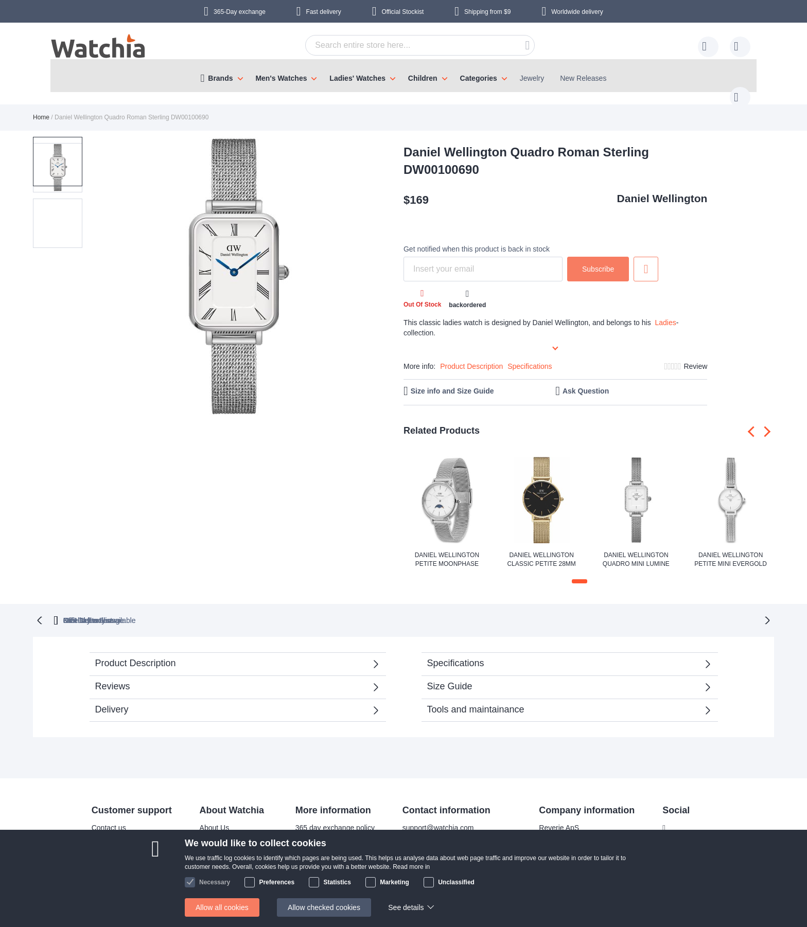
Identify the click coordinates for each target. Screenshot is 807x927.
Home (41, 107)
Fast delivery (323, 11)
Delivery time (106, 832)
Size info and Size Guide (452, 381)
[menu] (403, 75)
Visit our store (215, 847)
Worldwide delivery (577, 11)
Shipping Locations (115, 847)
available (456, 609)
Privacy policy (311, 863)
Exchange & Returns (118, 878)
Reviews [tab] (112, 675)
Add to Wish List (646, 258)
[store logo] (98, 47)
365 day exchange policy (328, 816)
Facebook (680, 817)
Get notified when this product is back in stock (477, 239)
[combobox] (404, 45)
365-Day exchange (240, 11)
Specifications (529, 356)
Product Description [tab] (135, 652)
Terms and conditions (227, 878)
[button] (57, 203)
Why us (205, 832)
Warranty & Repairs (320, 847)
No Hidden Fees (558, 609)
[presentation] (753, 421)
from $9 (487, 11)
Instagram (680, 834)
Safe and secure (219, 863)
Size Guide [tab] (449, 675)
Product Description (471, 356)
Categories (478, 78)
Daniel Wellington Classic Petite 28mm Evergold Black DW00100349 (541, 550)
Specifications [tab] (455, 652)
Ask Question (586, 381)
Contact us (102, 816)
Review (695, 356)
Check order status (319, 878)
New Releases (583, 78)
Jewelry (532, 78)
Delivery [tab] (112, 698)
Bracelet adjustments (322, 832)
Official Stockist (402, 11)
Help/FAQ (100, 863)
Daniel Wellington (662, 188)
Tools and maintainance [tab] (475, 698)
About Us (208, 816)
